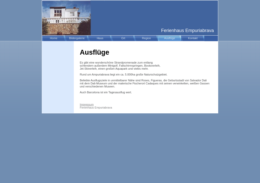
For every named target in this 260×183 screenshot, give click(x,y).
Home (53, 38)
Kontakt (193, 38)
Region (146, 38)
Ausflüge (169, 38)
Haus (100, 38)
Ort (123, 38)
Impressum (87, 104)
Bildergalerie (77, 38)
